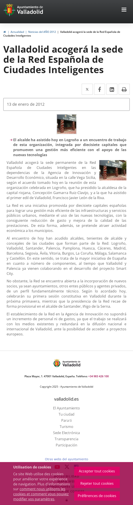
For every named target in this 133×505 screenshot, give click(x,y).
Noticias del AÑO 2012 (42, 32)
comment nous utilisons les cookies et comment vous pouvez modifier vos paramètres (41, 494)
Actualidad (17, 32)
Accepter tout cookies (97, 471)
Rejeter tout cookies (97, 483)
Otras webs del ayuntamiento (66, 459)
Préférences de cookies (97, 495)
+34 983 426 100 (98, 376)
